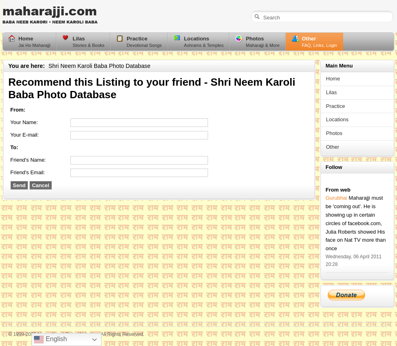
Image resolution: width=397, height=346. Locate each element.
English (50, 339)
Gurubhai (336, 198)
